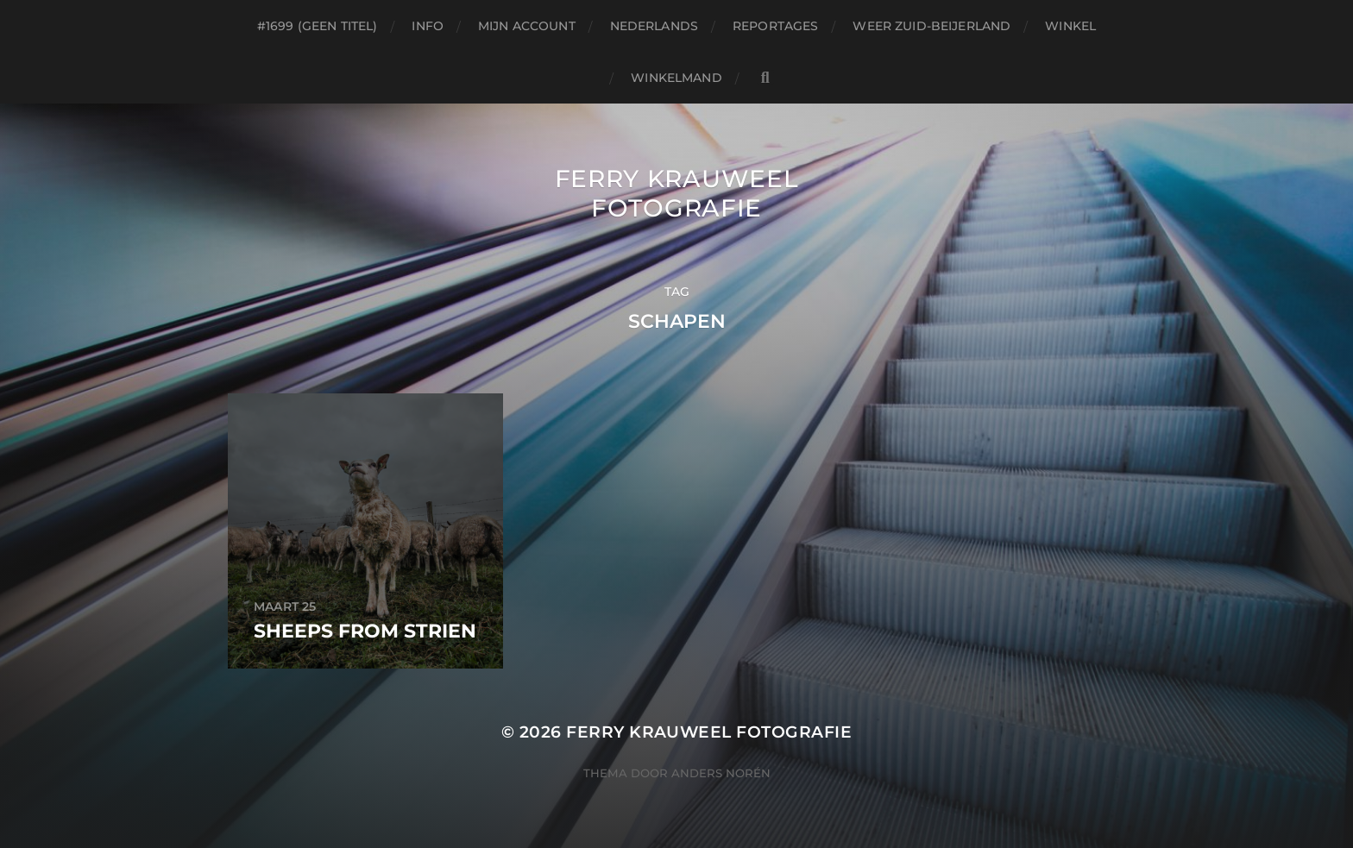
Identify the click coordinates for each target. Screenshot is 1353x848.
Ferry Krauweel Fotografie (677, 193)
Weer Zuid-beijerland (931, 26)
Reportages (775, 26)
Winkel (1070, 26)
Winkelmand (676, 77)
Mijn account (527, 26)
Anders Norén (721, 773)
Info (428, 26)
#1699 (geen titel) (317, 26)
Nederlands (654, 26)
